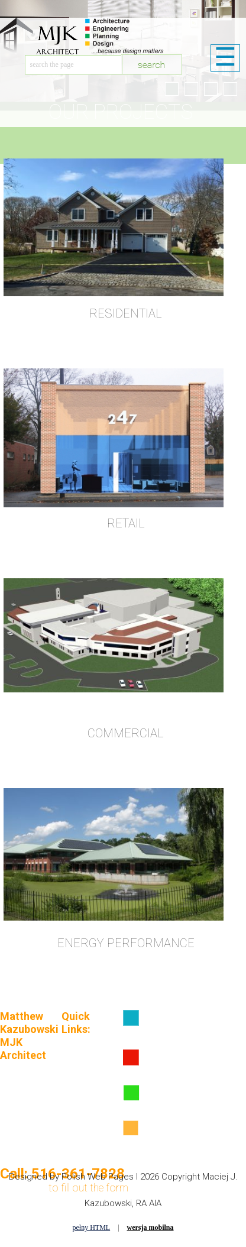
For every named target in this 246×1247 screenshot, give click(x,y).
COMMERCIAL (126, 733)
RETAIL (126, 523)
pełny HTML (91, 1227)
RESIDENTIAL (125, 313)
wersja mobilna (150, 1227)
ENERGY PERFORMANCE (126, 943)
